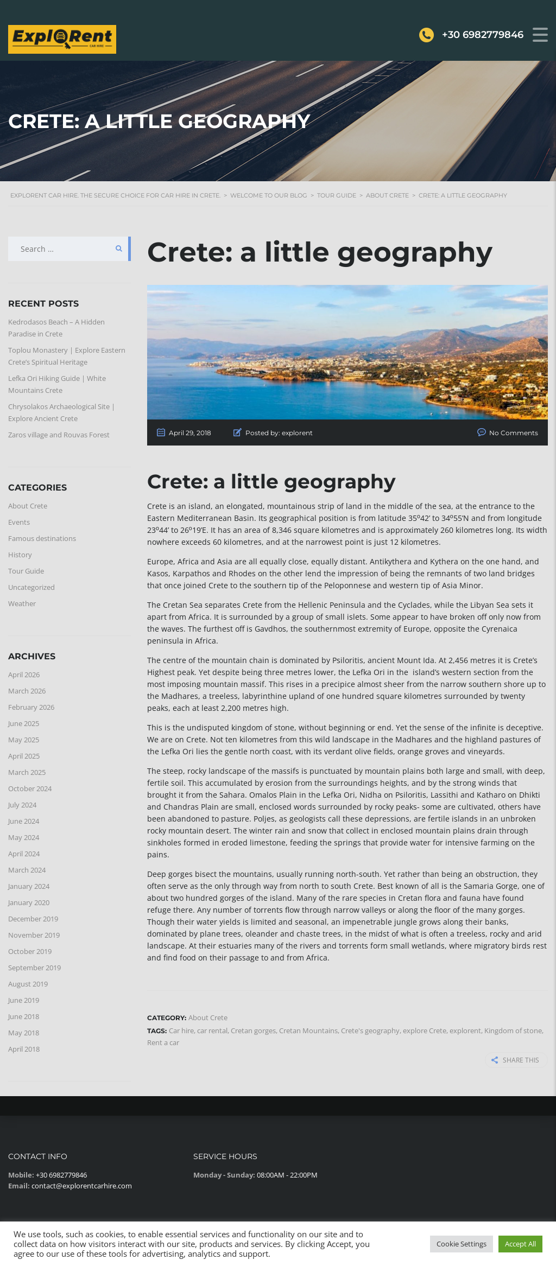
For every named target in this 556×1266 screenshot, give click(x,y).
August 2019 (28, 984)
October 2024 (30, 788)
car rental (212, 1030)
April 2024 (24, 853)
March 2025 (27, 772)
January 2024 (28, 886)
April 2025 (24, 756)
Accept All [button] (520, 1244)
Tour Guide (26, 571)
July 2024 (22, 805)
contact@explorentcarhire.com (81, 1186)
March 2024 (27, 870)
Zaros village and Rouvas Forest (59, 435)
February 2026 (31, 707)
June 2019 (23, 1000)
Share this (515, 1060)
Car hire (181, 1030)
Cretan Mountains (308, 1030)
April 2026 (24, 674)
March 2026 (27, 691)
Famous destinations (42, 538)
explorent (465, 1030)
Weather (22, 603)
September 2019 (34, 967)
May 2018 (23, 1033)
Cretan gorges (253, 1030)
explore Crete (424, 1030)
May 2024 (23, 837)
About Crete (27, 506)
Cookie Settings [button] (461, 1244)
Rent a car (163, 1042)
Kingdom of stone (513, 1030)
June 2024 (23, 821)
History (20, 554)
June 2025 (23, 723)
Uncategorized (31, 587)
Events (19, 522)
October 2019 (30, 951)
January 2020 (28, 902)
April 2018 (24, 1049)
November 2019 (34, 935)
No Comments (513, 433)
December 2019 (33, 919)
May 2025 (23, 740)
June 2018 (23, 1016)
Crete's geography (370, 1030)
